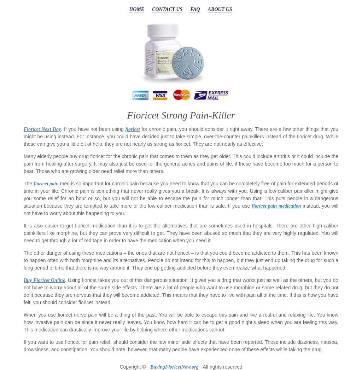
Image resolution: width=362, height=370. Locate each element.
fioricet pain (46, 183)
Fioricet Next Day (42, 129)
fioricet (132, 129)
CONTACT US (167, 9)
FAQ (195, 9)
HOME (136, 9)
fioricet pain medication (276, 206)
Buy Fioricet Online (44, 280)
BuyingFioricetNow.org (174, 367)
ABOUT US (220, 9)
